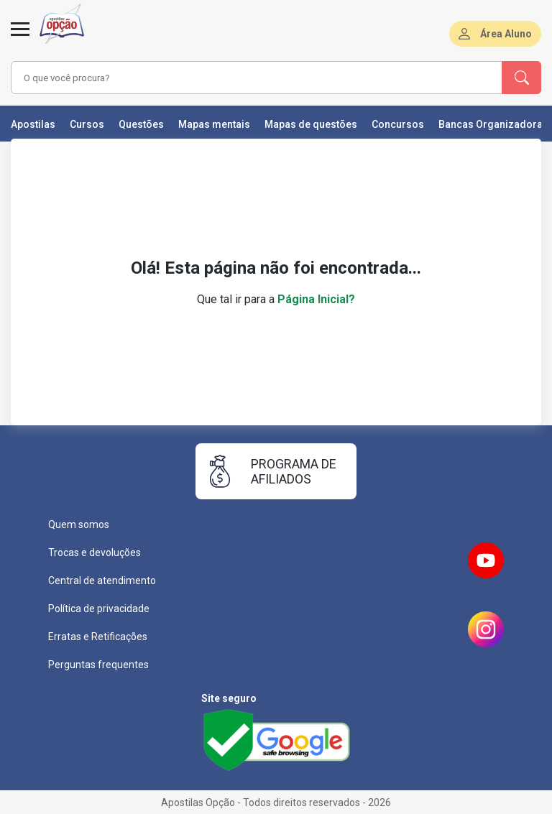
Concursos (398, 124)
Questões (141, 124)
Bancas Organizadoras (493, 124)
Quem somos (78, 524)
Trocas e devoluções (94, 552)
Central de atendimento (102, 580)
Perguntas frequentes (98, 664)
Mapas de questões (310, 124)
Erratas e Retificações (97, 636)
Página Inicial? (316, 299)
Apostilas (33, 124)
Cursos (87, 124)
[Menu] (20, 37)
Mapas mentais (214, 124)
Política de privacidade (99, 608)
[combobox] (236, 77)
